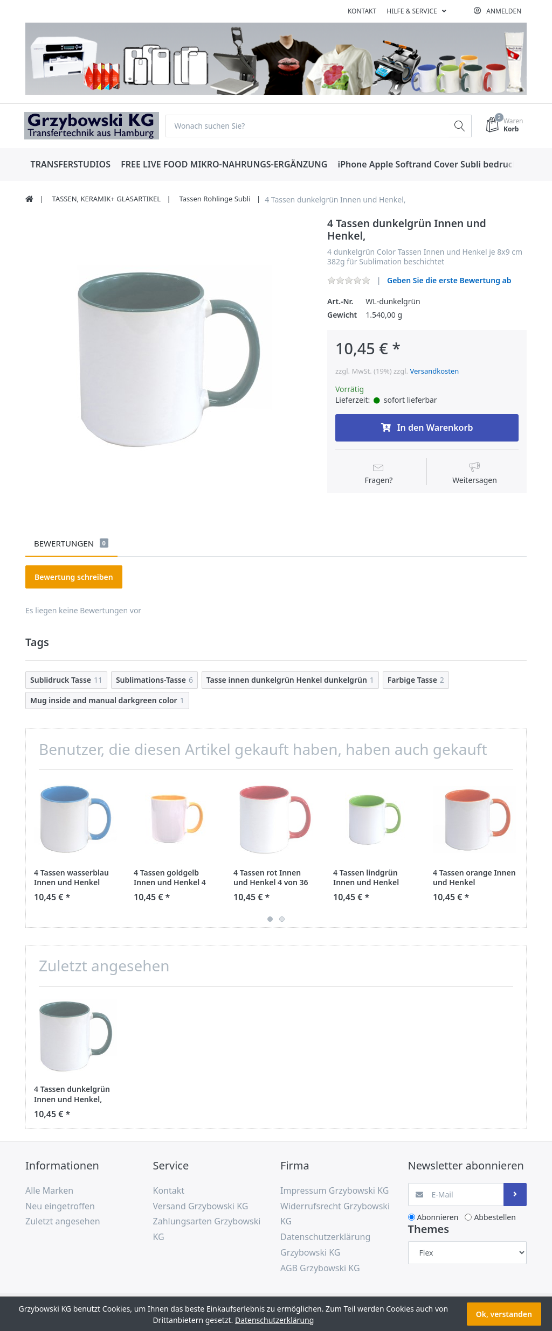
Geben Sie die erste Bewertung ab (449, 280)
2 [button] (282, 919)
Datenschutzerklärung (274, 1320)
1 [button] (270, 919)
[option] (167, 360)
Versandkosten (434, 371)
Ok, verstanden (504, 1314)
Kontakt (362, 11)
